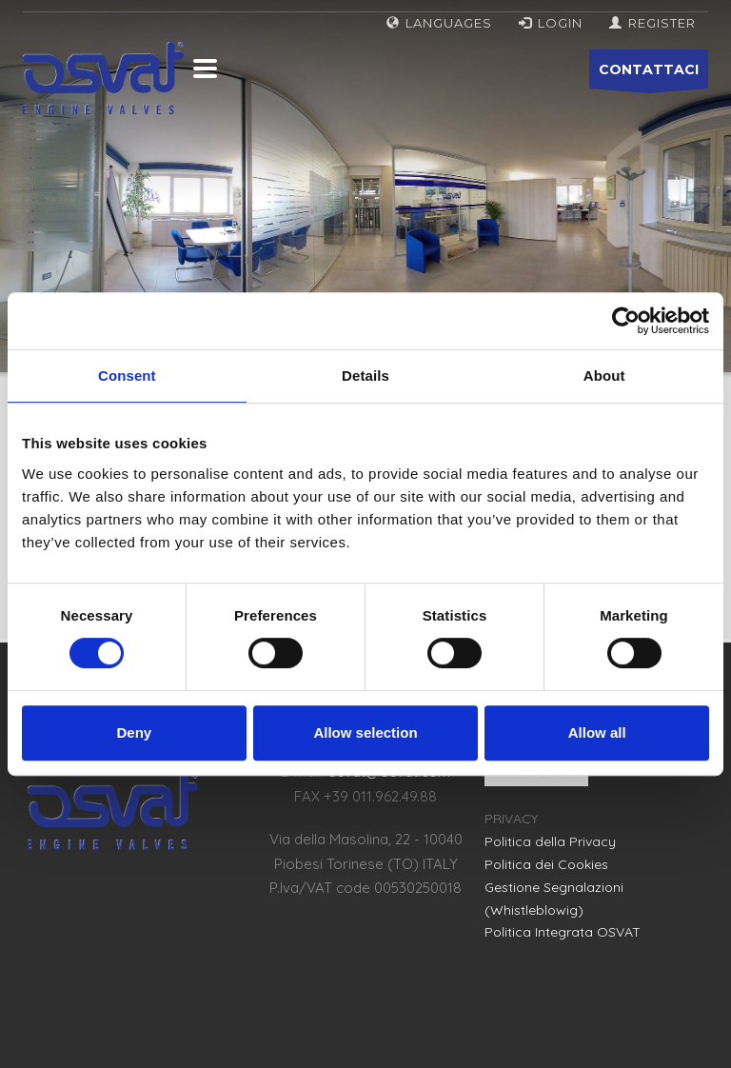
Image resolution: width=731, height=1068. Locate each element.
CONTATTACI (648, 75)
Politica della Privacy (550, 841)
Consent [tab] (127, 375)
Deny (133, 732)
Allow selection (365, 732)
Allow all (597, 732)
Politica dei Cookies (546, 864)
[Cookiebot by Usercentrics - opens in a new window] (626, 321)
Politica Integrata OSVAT (562, 931)
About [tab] (604, 375)
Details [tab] (365, 375)
